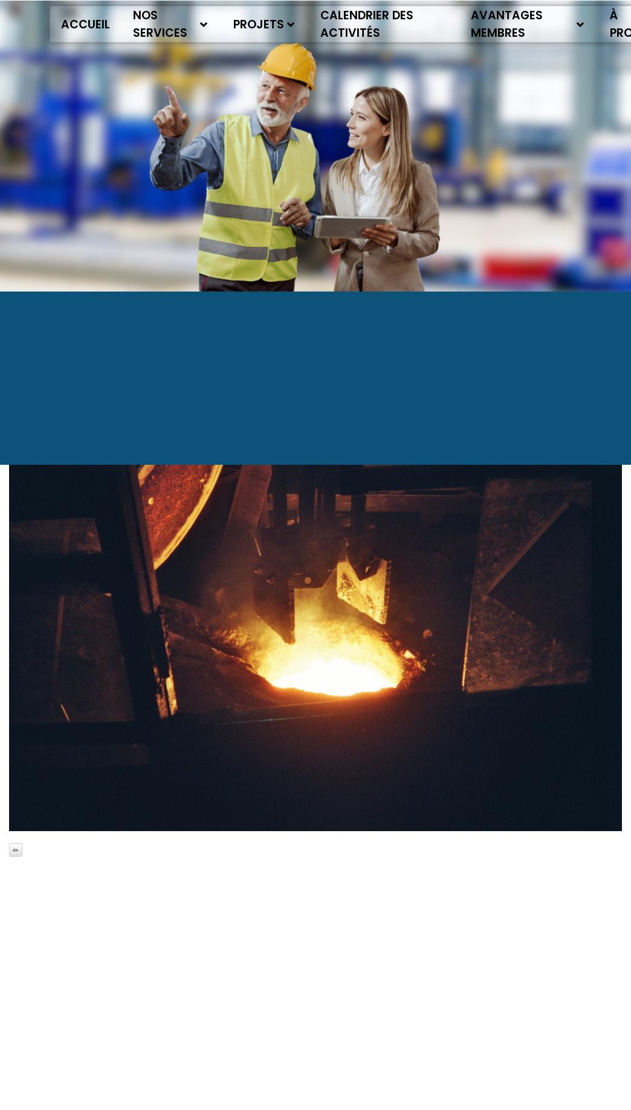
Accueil (85, 24)
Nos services (170, 24)
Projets (263, 24)
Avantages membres (527, 24)
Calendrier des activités (366, 24)
